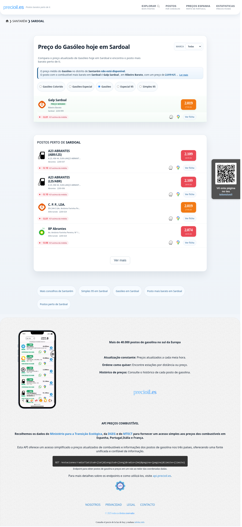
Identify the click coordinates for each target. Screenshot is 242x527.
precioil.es (144, 392)
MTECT (127, 434)
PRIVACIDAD (114, 506)
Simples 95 (147, 86)
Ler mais (183, 75)
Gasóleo (104, 86)
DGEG (112, 434)
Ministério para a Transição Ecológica (76, 434)
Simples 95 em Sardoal (94, 291)
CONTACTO (147, 506)
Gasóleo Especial (80, 86)
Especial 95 (125, 86)
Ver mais (120, 260)
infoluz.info (139, 523)
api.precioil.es (162, 477)
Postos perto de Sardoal (54, 304)
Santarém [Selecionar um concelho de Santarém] (20, 21)
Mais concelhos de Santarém (56, 291)
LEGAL (131, 506)
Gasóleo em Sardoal (127, 291)
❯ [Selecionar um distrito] (9, 21)
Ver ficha (189, 116)
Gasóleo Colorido (51, 86)
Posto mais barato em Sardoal (164, 291)
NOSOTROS (93, 506)
